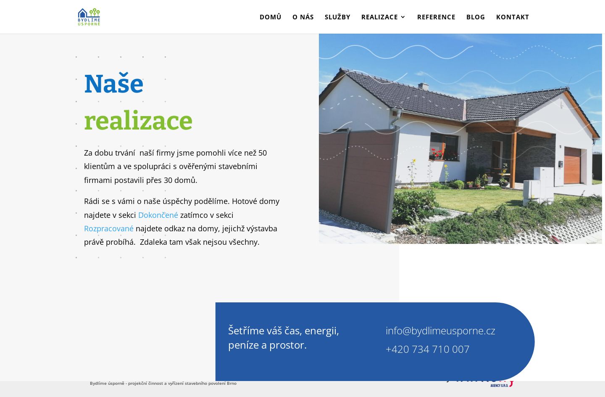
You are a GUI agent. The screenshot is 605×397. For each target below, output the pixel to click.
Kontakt (512, 17)
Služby (337, 17)
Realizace (379, 17)
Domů (270, 17)
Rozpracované (109, 228)
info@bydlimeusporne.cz (440, 330)
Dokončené (158, 215)
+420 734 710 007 (426, 349)
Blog (475, 17)
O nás (303, 17)
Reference (436, 17)
